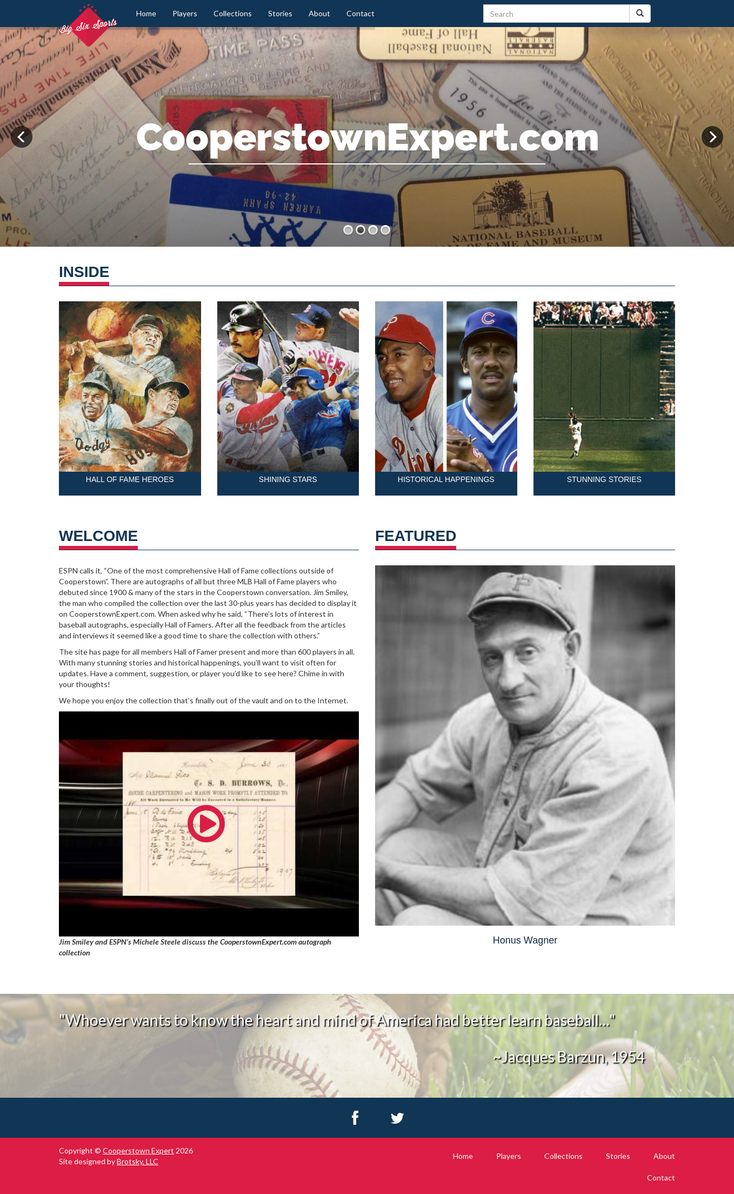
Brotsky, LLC (137, 1161)
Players (184, 13)
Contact (360, 13)
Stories (280, 13)
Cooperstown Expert (138, 1150)
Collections (232, 13)
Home (146, 13)
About (319, 13)
